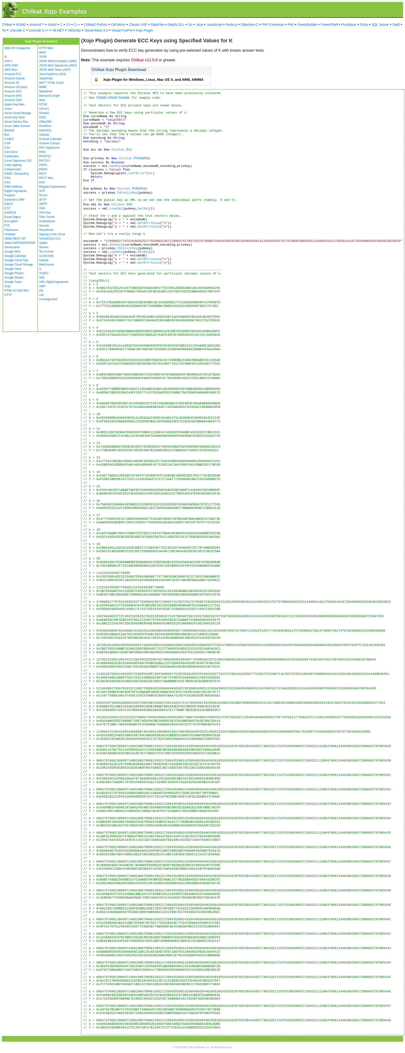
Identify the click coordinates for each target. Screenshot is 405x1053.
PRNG (43, 169)
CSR (7, 143)
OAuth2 (44, 113)
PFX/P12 (45, 156)
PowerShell (329, 24)
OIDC (42, 117)
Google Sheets (13, 277)
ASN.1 (8, 61)
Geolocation (12, 247)
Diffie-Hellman (13, 186)
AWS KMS (11, 65)
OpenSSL (45, 130)
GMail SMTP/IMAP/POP (19, 243)
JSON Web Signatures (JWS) (58, 65)
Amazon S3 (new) (15, 87)
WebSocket (46, 264)
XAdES (44, 273)
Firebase (10, 234)
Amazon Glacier (14, 78)
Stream (44, 247)
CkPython (118, 24)
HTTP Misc (46, 48)
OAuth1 (44, 108)
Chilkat (7, 24)
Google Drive (12, 269)
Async (8, 108)
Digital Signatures (15, 191)
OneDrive (45, 126)
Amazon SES (12, 91)
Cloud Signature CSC (18, 160)
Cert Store (11, 152)
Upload (43, 260)
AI (5, 56)
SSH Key (45, 212)
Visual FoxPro (122, 30)
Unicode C (17, 30)
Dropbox (9, 195)
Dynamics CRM (14, 199)
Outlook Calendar (50, 139)
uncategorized (48, 299)
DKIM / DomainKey (16, 173)
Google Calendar (15, 256)
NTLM (43, 104)
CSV (7, 147)
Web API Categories (17, 48)
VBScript (74, 30)
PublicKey (139, 188)
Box (6, 134)
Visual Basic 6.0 (96, 30)
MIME (43, 87)
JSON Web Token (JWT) (55, 69)
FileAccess (11, 230)
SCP (42, 191)
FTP (7, 225)
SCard (43, 195)
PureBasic (349, 24)
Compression (12, 169)
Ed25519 (10, 212)
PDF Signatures (49, 147)
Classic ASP (138, 24)
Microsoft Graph (49, 95)
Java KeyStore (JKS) (52, 74)
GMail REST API (14, 238)
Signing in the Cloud (52, 234)
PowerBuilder (307, 24)
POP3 (43, 165)
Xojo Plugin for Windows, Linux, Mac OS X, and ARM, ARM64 (153, 80)
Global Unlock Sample (113, 97)
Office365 (45, 121)
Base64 (9, 130)
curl (41, 295)
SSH (42, 208)
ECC (7, 208)
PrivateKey (142, 158)
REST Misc (46, 178)
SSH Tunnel (47, 217)
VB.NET (58, 30)
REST (43, 173)
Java (199, 24)
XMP (42, 286)
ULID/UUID (46, 256)
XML (42, 277)
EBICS (8, 204)
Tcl (4, 30)
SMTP (43, 204)
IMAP (42, 52)
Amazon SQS (13, 100)
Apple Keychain (14, 104)
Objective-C (249, 24)
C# (68, 24)
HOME (21, 24)
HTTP (8, 295)
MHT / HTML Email (51, 82)
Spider (43, 243)
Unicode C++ (39, 30)
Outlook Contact (49, 143)
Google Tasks (13, 282)
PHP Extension (273, 24)
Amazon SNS (13, 95)
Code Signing (13, 165)
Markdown (45, 91)
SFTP (43, 199)
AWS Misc (11, 69)
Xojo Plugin (144, 30)
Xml (129, 204)
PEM (42, 152)
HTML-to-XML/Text (16, 290)
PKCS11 (44, 160)
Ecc (129, 149)
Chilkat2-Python (96, 24)
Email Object (12, 217)
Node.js (231, 24)
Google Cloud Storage (18, 264)
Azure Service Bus (16, 121)
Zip (41, 290)
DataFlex (157, 24)
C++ (77, 24)
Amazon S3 (11, 82)
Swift (396, 24)
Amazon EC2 (12, 74)
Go (190, 24)
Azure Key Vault (14, 117)
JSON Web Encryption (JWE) (58, 61)
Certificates (11, 156)
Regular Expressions (52, 186)
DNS (7, 178)
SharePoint (46, 230)
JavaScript (214, 24)
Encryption (11, 221)
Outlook (44, 134)
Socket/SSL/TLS (49, 238)
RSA (42, 182)
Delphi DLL (176, 24)
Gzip (7, 286)
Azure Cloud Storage (17, 113)
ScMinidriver (47, 221)
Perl (291, 24)
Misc (42, 100)
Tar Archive (46, 251)
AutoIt (52, 24)
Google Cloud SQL (16, 260)
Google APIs (12, 251)
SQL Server (380, 24)
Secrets (44, 225)
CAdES (9, 139)
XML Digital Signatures (54, 282)
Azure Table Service (17, 126)
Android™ (36, 24)
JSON (43, 56)
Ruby (364, 24)
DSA (7, 182)
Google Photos (13, 273)
